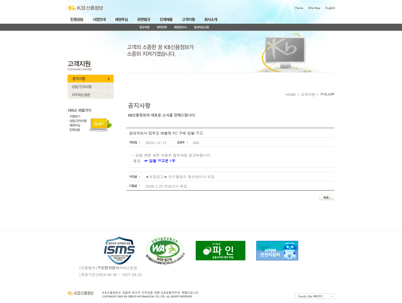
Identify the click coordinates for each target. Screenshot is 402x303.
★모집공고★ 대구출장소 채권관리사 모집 (179, 176)
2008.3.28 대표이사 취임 (166, 186)
